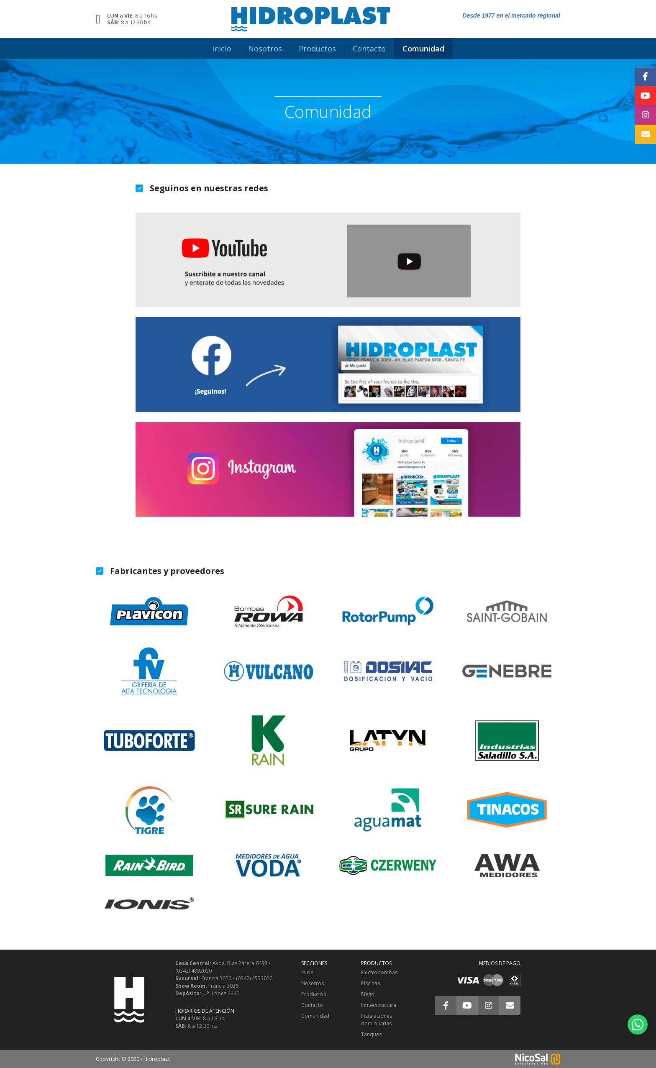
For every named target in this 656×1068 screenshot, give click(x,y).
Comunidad (315, 1015)
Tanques (371, 1034)
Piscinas (370, 983)
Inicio (307, 972)
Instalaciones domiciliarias (376, 1019)
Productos (313, 994)
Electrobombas (379, 972)
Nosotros (312, 983)
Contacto (312, 1005)
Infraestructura (378, 1005)
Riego (367, 994)
